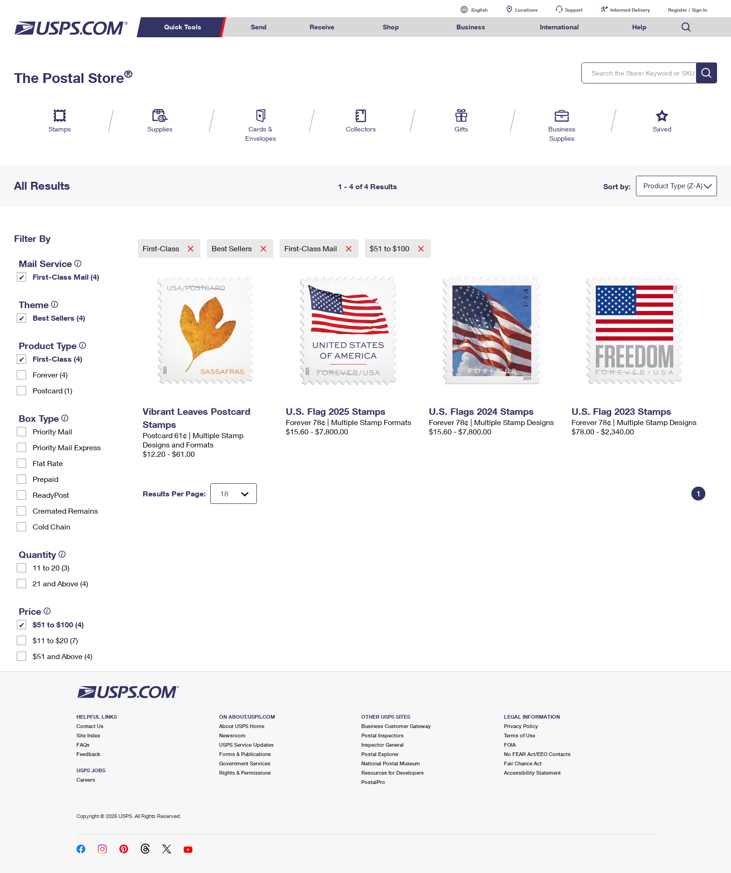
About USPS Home (241, 726)
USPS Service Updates (246, 745)
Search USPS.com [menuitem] (686, 27)
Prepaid (45, 478)
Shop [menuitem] (391, 27)
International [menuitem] (559, 27)
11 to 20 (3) (51, 567)
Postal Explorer (380, 754)
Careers (85, 780)
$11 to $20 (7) (55, 640)
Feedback (88, 754)
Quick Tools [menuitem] (182, 27)
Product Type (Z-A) (673, 185)
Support (574, 10)
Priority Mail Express (67, 447)
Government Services (244, 763)
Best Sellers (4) (59, 317)
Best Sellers (233, 248)
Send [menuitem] (259, 27)
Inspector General (382, 745)
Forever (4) (50, 374)
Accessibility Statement (532, 773)
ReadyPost (51, 494)
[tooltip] (78, 263)
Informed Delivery (630, 10)
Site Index (88, 735)
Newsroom (232, 735)
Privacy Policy (521, 726)
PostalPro (373, 782)
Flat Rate (48, 463)
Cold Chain (51, 526)
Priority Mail (52, 431)
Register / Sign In (687, 10)
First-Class (162, 248)
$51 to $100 (390, 248)
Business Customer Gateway (396, 726)
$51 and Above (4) (62, 656)
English (470, 9)
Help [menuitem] (639, 27)
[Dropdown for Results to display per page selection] (233, 493)
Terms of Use (519, 735)
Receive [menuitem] (322, 27)
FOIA (510, 745)
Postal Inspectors (382, 735)
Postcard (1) (52, 390)
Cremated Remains (65, 510)
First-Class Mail (311, 248)
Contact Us (89, 726)
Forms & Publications (245, 754)
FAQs (83, 745)
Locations (526, 10)
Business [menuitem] (470, 27)
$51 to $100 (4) (58, 624)
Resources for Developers (392, 773)
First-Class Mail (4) (66, 276)
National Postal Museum (390, 763)
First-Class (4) (58, 358)
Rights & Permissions (245, 773)
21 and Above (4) (60, 583)
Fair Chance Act (523, 763)
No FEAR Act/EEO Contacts (537, 754)
